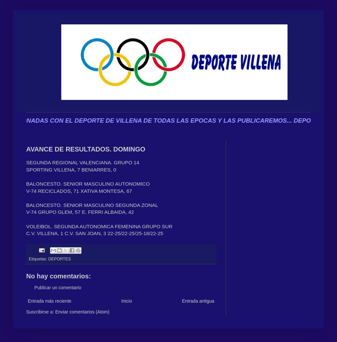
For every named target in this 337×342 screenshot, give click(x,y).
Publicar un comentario (57, 287)
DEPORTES (59, 259)
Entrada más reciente (49, 301)
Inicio (126, 301)
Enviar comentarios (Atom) (82, 311)
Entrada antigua (198, 301)
